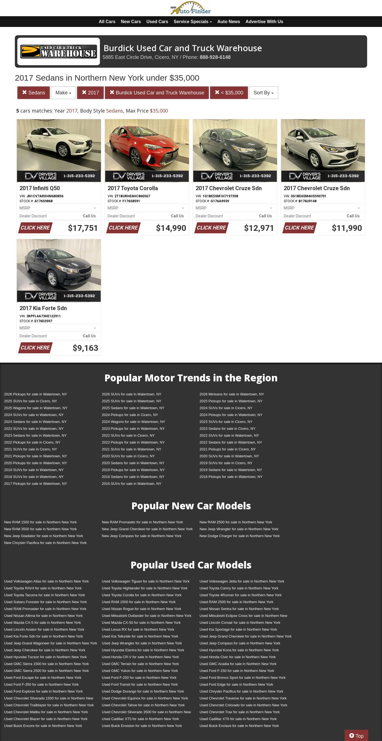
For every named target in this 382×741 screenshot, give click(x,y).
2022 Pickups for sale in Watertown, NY (133, 442)
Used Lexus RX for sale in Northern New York (138, 629)
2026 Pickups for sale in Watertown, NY (35, 394)
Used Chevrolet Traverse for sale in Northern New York (243, 698)
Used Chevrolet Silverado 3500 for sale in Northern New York (146, 713)
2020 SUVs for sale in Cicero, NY (128, 456)
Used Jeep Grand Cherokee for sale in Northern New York (246, 636)
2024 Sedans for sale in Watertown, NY (35, 422)
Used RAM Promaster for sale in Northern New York (45, 609)
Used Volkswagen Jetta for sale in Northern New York (242, 581)
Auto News (228, 21)
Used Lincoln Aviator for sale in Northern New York (44, 629)
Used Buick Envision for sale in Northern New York (142, 726)
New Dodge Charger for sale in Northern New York (240, 536)
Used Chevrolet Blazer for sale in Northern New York (46, 719)
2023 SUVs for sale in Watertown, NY (34, 428)
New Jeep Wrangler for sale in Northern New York (239, 529)
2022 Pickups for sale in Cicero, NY (32, 442)
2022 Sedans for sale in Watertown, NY (231, 442)
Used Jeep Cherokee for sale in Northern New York (44, 650)
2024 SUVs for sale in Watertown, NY (34, 415)
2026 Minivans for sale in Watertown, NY (232, 394)
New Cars (131, 21)
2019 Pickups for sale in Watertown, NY (133, 470)
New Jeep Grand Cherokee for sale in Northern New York (147, 529)
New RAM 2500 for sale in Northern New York (236, 522)
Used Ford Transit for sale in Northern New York (140, 684)
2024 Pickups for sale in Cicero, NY (130, 415)
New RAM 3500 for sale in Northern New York (40, 529)
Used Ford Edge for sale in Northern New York (236, 684)
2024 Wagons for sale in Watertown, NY (133, 422)
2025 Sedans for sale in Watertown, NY (133, 408)
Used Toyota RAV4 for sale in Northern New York (42, 588)
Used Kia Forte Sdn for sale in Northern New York (43, 636)
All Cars (107, 21)
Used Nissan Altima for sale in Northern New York (43, 616)
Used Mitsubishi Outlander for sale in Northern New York (146, 616)
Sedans (33, 92)
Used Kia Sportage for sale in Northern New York (238, 629)
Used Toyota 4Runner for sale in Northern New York (241, 595)
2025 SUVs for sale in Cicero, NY (30, 401)
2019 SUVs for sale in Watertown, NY (34, 470)
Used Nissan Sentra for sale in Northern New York (239, 609)
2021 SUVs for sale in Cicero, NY (30, 449)
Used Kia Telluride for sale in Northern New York (140, 636)
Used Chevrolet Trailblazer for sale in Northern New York (49, 705)
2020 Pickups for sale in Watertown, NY (35, 463)
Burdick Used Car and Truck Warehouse (157, 92)
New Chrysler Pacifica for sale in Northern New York (45, 543)
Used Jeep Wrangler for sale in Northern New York (142, 643)
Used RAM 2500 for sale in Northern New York (236, 602)
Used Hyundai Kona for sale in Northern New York (239, 650)
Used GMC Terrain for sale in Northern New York (140, 664)
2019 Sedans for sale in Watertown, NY (231, 470)
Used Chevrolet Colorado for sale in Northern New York (243, 705)
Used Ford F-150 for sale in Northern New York (237, 671)
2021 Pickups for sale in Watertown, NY (35, 456)
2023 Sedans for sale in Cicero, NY (227, 428)
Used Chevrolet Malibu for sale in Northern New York (46, 712)
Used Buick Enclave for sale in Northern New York (239, 726)
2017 (90, 92)
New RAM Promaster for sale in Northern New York (142, 522)
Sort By (264, 92)
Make (63, 92)
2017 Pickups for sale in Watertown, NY (35, 484)
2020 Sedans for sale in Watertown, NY (133, 463)
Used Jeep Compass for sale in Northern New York (240, 643)
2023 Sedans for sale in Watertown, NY (35, 435)
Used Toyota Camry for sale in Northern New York (239, 588)
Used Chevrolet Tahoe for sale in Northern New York (143, 705)
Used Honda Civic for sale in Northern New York (238, 657)
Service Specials (193, 21)
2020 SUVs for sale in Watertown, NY (229, 456)
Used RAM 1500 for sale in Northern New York (139, 602)
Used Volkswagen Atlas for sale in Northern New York (46, 581)
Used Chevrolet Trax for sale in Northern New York (240, 712)
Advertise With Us (264, 21)
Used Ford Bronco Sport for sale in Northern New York (243, 678)
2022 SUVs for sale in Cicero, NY (128, 435)
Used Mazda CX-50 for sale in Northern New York (141, 622)
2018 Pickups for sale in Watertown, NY (231, 477)
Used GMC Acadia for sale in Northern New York (238, 664)
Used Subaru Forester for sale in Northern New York (45, 602)
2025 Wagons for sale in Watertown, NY (35, 408)
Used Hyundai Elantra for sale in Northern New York (143, 650)
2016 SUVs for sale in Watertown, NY (131, 484)
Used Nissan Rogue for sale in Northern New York (141, 609)
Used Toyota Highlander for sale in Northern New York (144, 588)
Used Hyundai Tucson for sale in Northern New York (45, 657)
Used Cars (157, 21)
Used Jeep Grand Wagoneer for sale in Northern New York (50, 643)
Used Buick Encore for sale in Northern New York (43, 726)
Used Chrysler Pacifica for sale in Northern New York (241, 691)
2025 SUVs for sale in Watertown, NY (131, 401)
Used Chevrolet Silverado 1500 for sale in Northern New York (48, 699)
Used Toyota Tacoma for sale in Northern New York (44, 595)
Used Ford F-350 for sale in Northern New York (41, 684)
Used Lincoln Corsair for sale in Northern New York (240, 622)
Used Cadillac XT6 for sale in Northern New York (238, 719)
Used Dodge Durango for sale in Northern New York (143, 691)
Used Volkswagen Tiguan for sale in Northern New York (146, 581)
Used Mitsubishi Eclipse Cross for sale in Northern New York (243, 617)
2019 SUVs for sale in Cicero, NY (226, 463)
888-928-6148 (215, 57)
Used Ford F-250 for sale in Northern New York (139, 678)
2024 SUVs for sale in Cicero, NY (226, 408)
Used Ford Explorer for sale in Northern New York (43, 691)
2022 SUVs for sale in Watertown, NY (229, 435)
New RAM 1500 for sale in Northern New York (40, 522)
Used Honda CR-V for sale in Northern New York (140, 657)
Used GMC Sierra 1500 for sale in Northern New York (46, 664)
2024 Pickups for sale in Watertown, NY (231, 415)
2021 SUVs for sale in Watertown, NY (131, 449)
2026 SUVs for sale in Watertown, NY (131, 394)
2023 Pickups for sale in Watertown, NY (133, 428)
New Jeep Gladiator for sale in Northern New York (43, 536)
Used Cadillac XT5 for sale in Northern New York (140, 719)
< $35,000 (229, 92)
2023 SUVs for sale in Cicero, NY (226, 422)
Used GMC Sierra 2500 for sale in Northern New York (46, 671)
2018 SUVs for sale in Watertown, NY (34, 477)
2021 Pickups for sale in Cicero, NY (228, 449)
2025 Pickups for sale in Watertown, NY (231, 401)
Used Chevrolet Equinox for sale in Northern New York (145, 698)
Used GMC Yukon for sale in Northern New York (140, 671)
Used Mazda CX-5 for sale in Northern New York (42, 622)
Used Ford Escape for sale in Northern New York (42, 678)
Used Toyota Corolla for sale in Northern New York (142, 595)
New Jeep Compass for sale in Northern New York (141, 536)
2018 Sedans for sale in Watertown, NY (133, 477)
